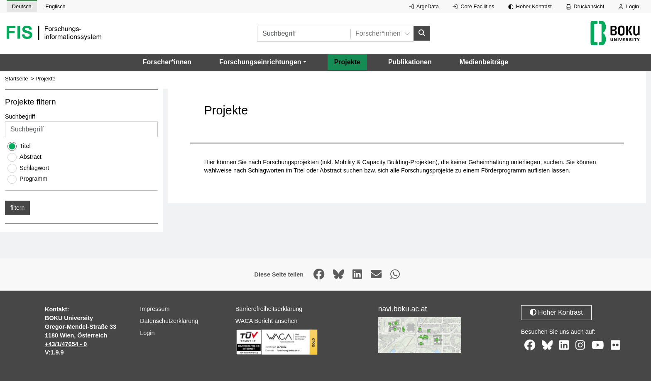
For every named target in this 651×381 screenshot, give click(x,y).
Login (628, 6)
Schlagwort (34, 168)
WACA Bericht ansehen (266, 321)
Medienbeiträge (484, 62)
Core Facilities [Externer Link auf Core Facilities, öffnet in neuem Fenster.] (473, 6)
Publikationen (410, 62)
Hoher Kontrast (530, 6)
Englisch (55, 6)
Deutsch (22, 6)
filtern (17, 207)
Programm (33, 178)
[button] (263, 62)
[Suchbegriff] (303, 34)
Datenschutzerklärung (169, 321)
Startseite (16, 78)
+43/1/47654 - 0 (66, 344)
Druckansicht (585, 6)
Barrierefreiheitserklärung (269, 309)
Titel (25, 146)
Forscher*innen (167, 62)
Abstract (31, 156)
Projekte (347, 62)
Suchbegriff (20, 116)
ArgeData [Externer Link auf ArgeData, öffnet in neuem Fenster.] (424, 6)
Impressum (154, 309)
